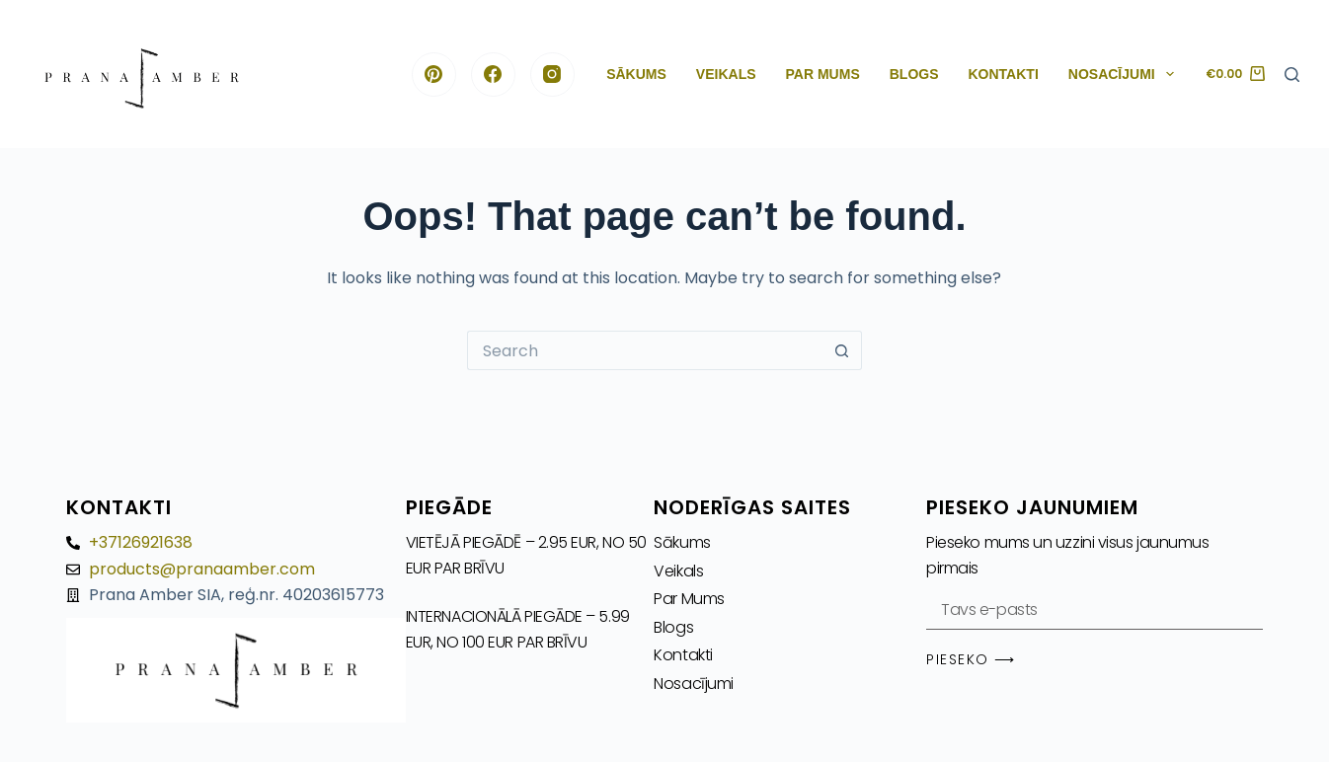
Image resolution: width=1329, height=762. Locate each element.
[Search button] (842, 350)
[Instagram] (552, 74)
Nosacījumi (1125, 74)
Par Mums (823, 74)
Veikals (726, 74)
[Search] (1292, 74)
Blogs (914, 74)
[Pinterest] (434, 74)
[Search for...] (644, 350)
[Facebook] (493, 74)
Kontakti (1004, 74)
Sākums (636, 74)
